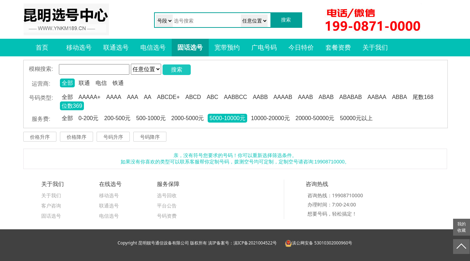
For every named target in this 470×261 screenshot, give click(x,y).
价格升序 (40, 137)
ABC (212, 97)
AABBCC (235, 97)
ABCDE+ (168, 97)
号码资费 (167, 215)
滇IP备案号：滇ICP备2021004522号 (242, 243)
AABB (260, 97)
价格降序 (76, 137)
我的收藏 (461, 227)
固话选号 (190, 47)
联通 (84, 83)
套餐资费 (338, 47)
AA (147, 97)
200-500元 (117, 118)
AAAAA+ (90, 97)
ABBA (399, 97)
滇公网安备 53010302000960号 (318, 243)
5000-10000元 (227, 118)
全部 (67, 83)
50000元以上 (356, 118)
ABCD (193, 97)
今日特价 (301, 47)
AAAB (305, 97)
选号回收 (167, 195)
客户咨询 (51, 205)
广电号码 (264, 47)
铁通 (118, 83)
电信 (101, 83)
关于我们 (375, 47)
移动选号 (79, 47)
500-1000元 (151, 118)
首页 (42, 47)
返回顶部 (461, 246)
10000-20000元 (270, 118)
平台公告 (167, 205)
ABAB (326, 97)
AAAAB (283, 97)
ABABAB (350, 97)
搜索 (176, 70)
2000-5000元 (187, 118)
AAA (132, 97)
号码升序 (113, 137)
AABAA (376, 97)
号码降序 (150, 137)
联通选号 (116, 47)
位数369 (72, 106)
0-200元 (89, 118)
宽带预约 (227, 47)
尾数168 (423, 97)
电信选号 (153, 47)
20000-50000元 (314, 118)
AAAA (113, 97)
